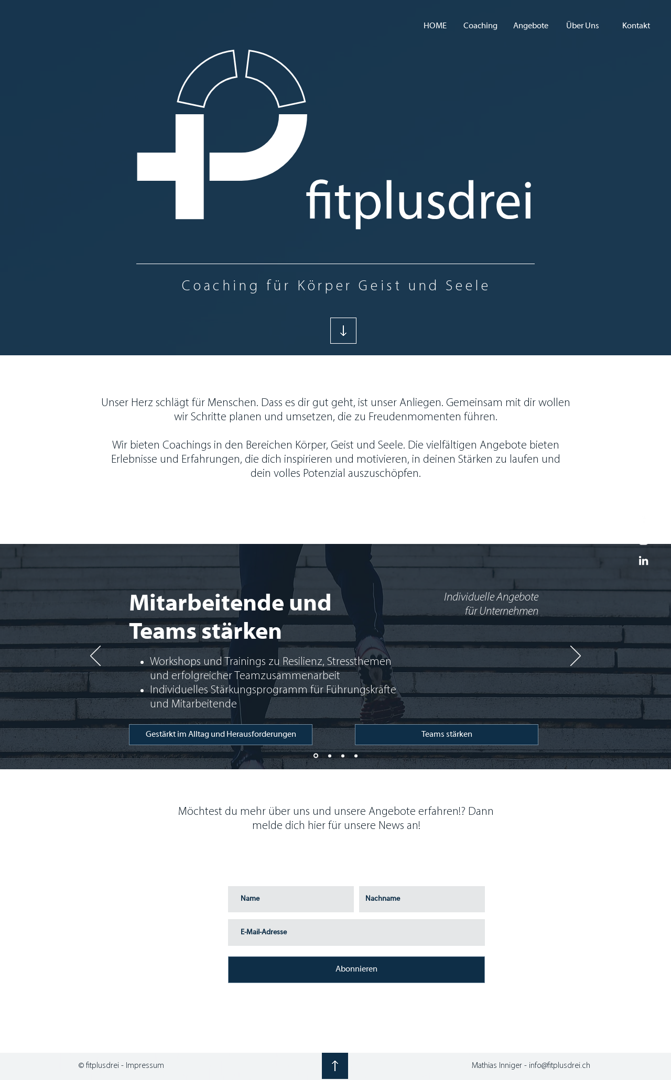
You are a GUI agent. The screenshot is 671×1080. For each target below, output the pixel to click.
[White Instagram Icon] (643, 540)
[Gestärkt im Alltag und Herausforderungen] (220, 734)
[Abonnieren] (356, 969)
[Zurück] (95, 657)
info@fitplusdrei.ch (559, 1066)
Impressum (145, 1066)
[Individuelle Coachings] (342, 755)
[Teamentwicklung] (315, 756)
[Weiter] (575, 657)
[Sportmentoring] (356, 755)
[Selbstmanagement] (329, 755)
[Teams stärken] (446, 734)
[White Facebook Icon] (643, 519)
